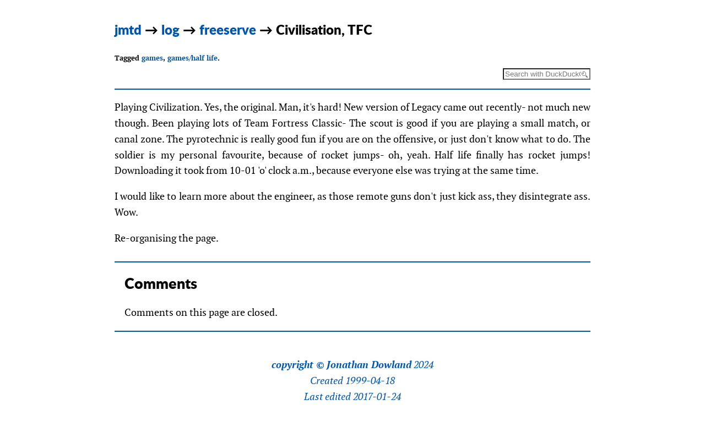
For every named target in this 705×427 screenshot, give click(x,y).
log (170, 29)
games (152, 58)
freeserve (227, 29)
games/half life (192, 58)
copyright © (298, 364)
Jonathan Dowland (369, 364)
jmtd (128, 29)
